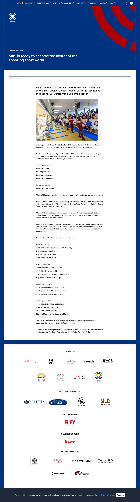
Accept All (120, 495)
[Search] (126, 3)
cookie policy (93, 495)
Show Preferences (108, 495)
